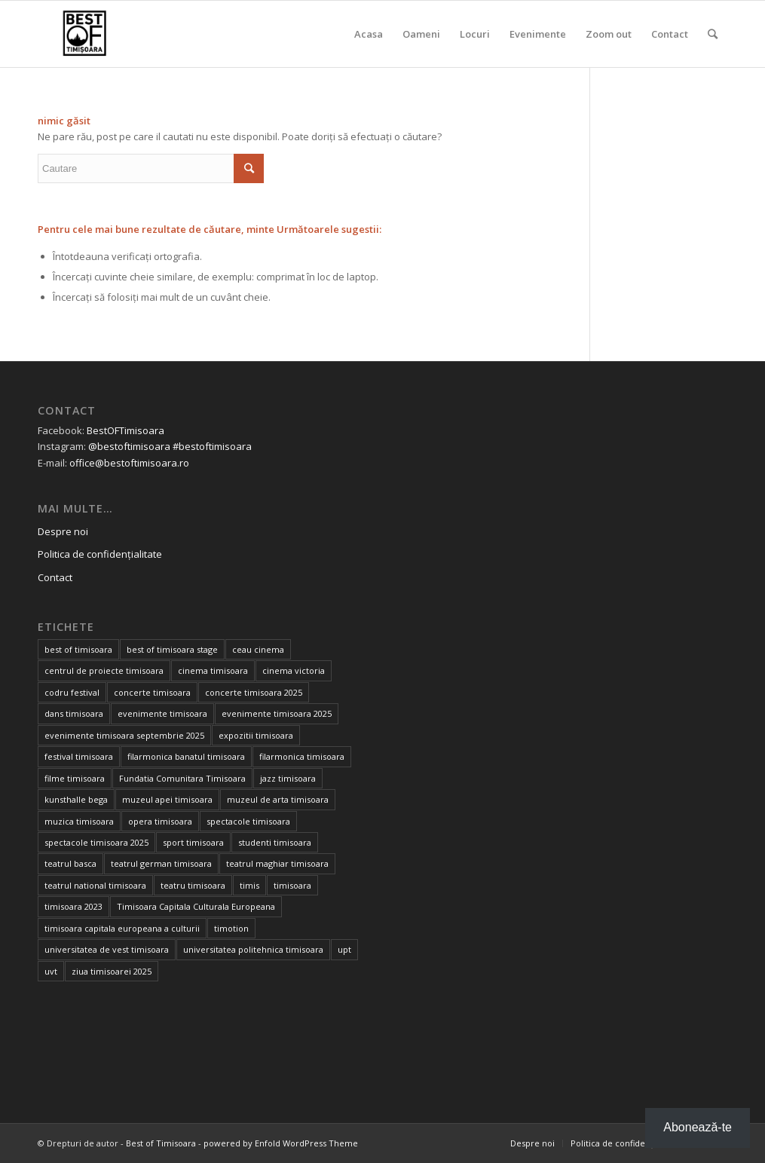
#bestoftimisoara (212, 446)
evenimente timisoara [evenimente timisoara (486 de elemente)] (162, 713)
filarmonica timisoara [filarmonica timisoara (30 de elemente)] (301, 756)
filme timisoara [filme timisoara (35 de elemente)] (74, 778)
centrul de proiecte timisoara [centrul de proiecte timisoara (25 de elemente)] (104, 670)
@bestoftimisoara (129, 446)
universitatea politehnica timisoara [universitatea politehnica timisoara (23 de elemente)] (253, 949)
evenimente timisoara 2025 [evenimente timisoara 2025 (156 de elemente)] (277, 713)
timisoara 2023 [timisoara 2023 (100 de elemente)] (73, 906)
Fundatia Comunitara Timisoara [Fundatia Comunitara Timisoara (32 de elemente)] (182, 778)
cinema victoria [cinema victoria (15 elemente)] (293, 670)
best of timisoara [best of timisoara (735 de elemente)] (78, 649)
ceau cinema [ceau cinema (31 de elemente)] (258, 649)
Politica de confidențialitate (100, 554)
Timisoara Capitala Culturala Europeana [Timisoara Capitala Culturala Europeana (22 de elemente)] (196, 906)
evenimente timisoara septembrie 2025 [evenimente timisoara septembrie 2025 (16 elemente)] (124, 735)
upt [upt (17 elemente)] (344, 949)
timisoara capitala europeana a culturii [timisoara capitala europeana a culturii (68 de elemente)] (122, 928)
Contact (55, 577)
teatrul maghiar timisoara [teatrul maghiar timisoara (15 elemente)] (277, 863)
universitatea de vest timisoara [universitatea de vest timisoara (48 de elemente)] (106, 949)
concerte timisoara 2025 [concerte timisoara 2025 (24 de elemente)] (253, 692)
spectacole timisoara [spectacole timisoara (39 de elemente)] (248, 821)
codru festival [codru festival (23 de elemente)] (71, 692)
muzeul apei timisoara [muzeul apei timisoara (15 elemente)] (167, 799)
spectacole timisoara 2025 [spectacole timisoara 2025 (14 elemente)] (96, 842)
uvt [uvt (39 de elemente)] (50, 971)
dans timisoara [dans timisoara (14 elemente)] (73, 713)
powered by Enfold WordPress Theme (280, 1143)
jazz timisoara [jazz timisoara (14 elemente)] (288, 778)
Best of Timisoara (161, 1143)
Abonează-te (697, 1127)
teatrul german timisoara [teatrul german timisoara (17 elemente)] (161, 863)
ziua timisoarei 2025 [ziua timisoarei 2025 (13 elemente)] (111, 971)
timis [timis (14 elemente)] (249, 885)
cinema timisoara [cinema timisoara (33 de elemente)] (213, 670)
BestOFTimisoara (125, 430)
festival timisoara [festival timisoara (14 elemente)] (78, 756)
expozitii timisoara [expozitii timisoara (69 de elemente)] (256, 735)
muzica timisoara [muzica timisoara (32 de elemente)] (79, 821)
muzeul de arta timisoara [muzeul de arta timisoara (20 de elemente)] (278, 799)
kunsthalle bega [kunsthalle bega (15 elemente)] (76, 799)
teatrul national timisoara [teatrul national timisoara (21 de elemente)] (95, 885)
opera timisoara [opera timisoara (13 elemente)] (160, 821)
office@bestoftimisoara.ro (129, 463)
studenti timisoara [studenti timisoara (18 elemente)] (274, 842)
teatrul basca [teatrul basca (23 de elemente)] (70, 863)
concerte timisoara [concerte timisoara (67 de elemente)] (152, 692)
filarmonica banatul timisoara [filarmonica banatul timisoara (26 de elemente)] (186, 756)
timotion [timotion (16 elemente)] (231, 928)
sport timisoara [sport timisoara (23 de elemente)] (193, 842)
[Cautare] (712, 34)
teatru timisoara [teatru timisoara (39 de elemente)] (193, 885)
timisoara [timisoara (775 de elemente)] (292, 885)
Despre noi (63, 531)
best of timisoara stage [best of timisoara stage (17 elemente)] (172, 649)
